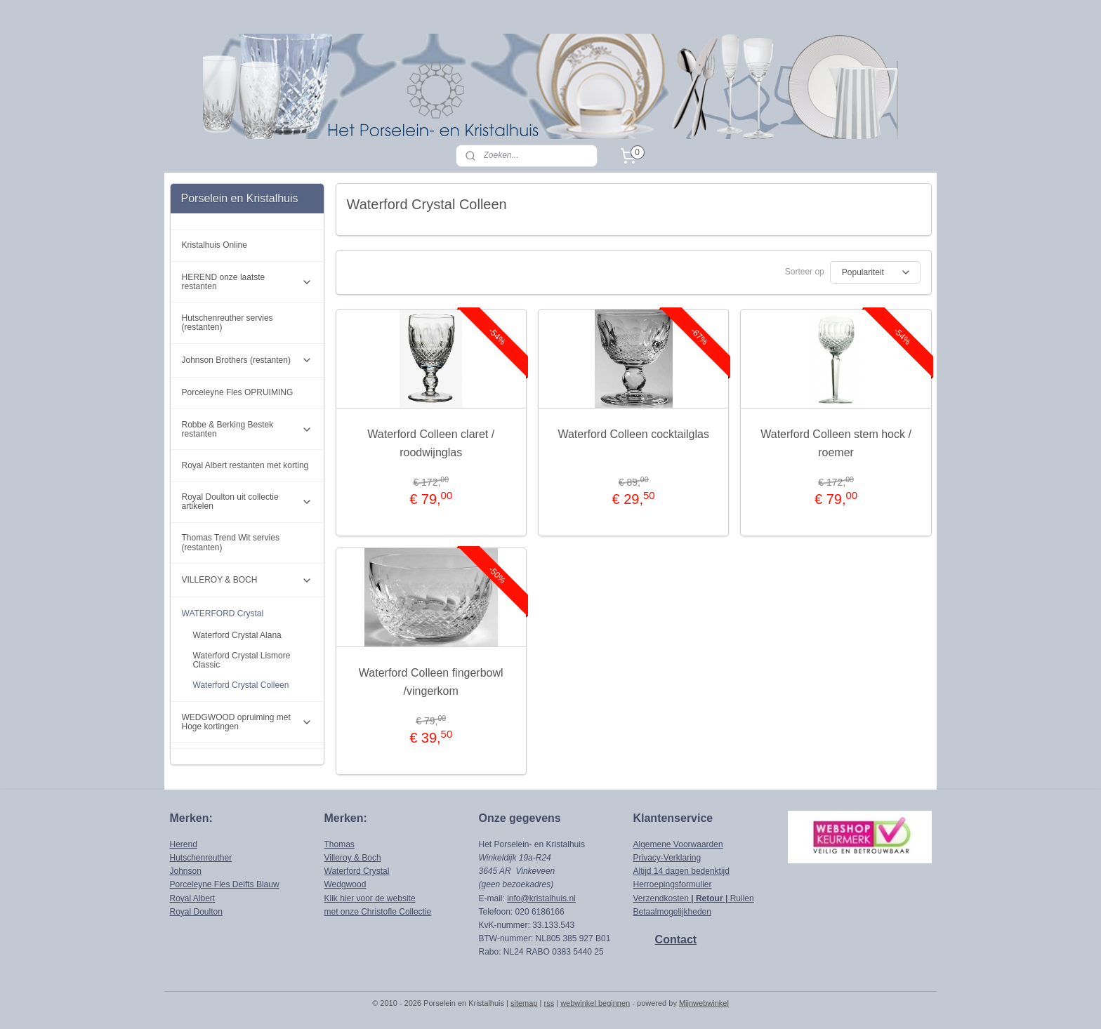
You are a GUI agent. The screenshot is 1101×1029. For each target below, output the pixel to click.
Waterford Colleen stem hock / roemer (835, 443)
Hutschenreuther (201, 858)
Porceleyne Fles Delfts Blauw (224, 884)
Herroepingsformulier (672, 884)
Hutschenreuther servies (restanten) (227, 322)
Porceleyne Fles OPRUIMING (238, 392)
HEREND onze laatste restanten (247, 281)
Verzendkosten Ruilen (693, 898)
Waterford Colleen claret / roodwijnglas (430, 443)
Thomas (339, 844)
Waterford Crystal (357, 871)
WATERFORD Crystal (247, 614)
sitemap (524, 1003)
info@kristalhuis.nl (541, 898)
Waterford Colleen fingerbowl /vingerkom (431, 682)
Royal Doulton (196, 912)
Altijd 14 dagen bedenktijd (681, 871)
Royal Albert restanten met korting (245, 465)
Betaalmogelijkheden (672, 912)
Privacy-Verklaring (667, 858)
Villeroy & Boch (352, 858)
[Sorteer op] (874, 272)
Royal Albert (193, 898)
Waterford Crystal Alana (237, 635)
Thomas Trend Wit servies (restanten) (230, 542)
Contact (676, 939)
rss (549, 1003)
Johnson (186, 871)
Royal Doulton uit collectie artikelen (247, 501)
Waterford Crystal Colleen (241, 685)
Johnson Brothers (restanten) (247, 360)
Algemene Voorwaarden (678, 844)
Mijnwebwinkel (704, 1003)
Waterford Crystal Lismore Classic (242, 660)
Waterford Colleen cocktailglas (633, 434)
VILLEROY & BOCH (247, 580)
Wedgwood (345, 884)
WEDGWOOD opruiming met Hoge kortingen (247, 721)
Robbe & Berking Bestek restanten (247, 429)
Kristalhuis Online (214, 245)
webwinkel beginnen (595, 1003)
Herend (183, 844)
